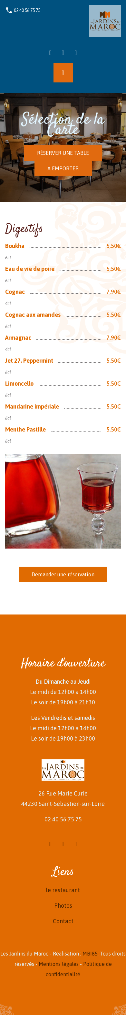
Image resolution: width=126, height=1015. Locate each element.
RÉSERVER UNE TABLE (63, 153)
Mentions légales (59, 964)
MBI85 (90, 953)
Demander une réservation (63, 574)
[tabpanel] (63, 383)
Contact (63, 921)
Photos (63, 905)
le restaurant (63, 890)
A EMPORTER (63, 168)
